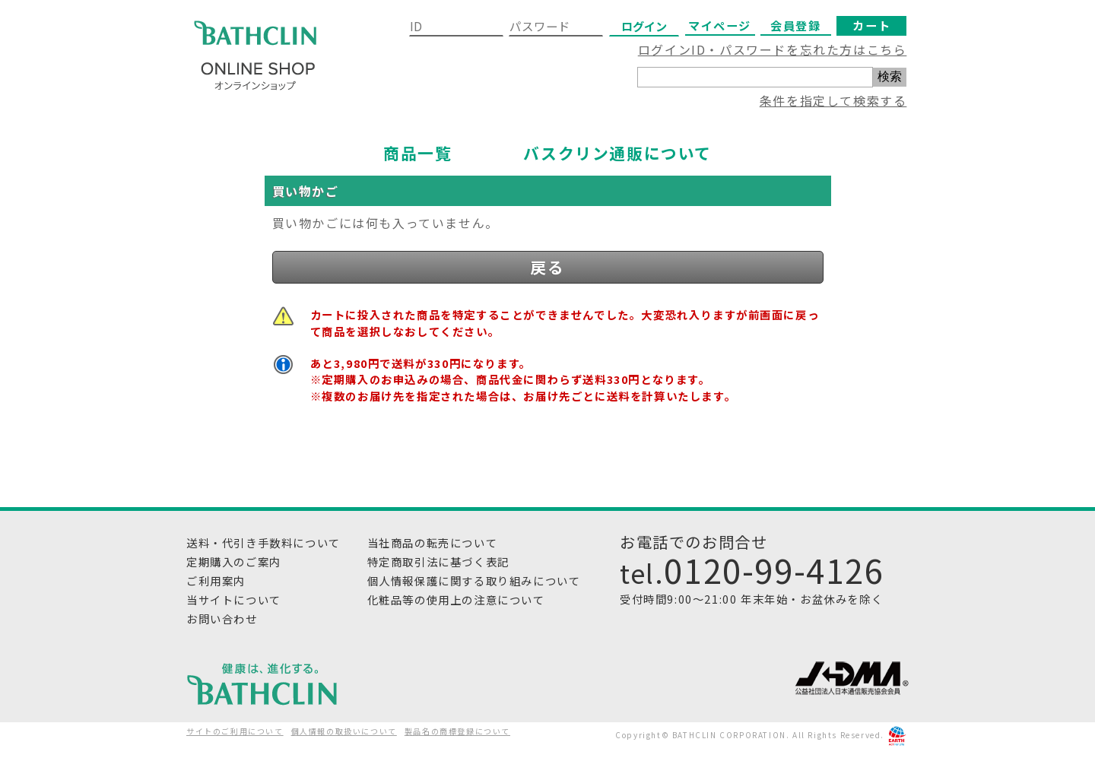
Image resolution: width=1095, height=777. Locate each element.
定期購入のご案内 (233, 561)
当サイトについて (233, 599)
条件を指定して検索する (833, 100)
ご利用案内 (216, 580)
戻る (547, 266)
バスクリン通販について (617, 152)
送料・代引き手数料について (263, 542)
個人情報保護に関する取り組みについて (474, 580)
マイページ (719, 25)
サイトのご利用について (235, 731)
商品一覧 (417, 152)
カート (871, 25)
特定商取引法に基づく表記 (438, 561)
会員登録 (795, 25)
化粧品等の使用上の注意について (456, 599)
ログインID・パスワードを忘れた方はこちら (772, 49)
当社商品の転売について (432, 542)
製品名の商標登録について (457, 731)
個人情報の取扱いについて (344, 731)
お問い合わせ (222, 618)
